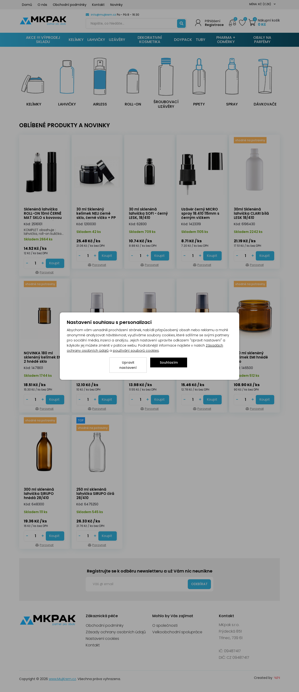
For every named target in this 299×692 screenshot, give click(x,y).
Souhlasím (169, 362)
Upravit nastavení (128, 365)
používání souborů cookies (136, 350)
